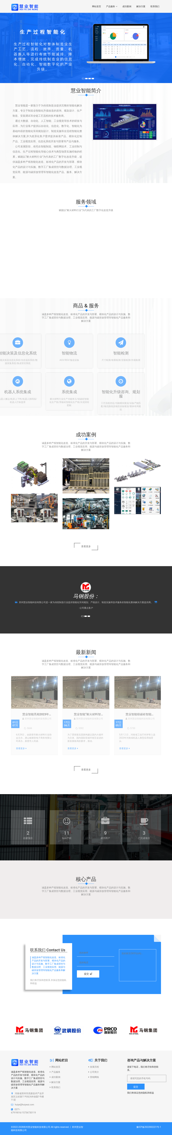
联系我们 (154, 6)
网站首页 (96, 6)
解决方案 (140, 6)
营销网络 (93, 1077)
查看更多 (86, 546)
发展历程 (93, 1067)
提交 (88, 973)
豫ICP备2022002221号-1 (148, 1127)
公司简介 (93, 1072)
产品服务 (111, 6)
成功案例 (126, 6)
